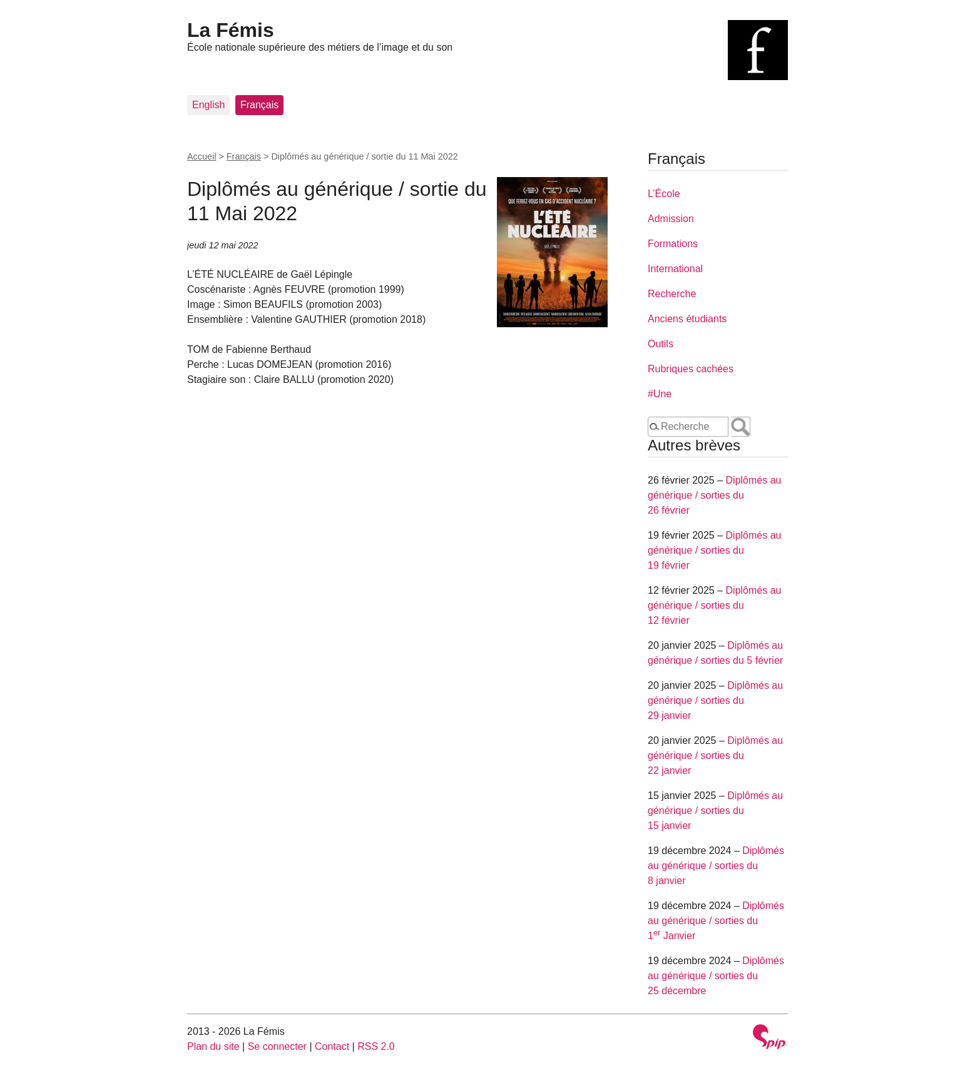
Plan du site (213, 1046)
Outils (660, 343)
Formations (673, 243)
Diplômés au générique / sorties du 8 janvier (716, 865)
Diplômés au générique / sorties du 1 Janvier (716, 920)
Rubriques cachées (690, 369)
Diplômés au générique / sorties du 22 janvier (715, 755)
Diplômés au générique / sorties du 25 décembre (716, 975)
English (208, 104)
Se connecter (277, 1046)
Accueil (201, 156)
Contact (332, 1046)
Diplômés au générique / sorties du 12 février (714, 605)
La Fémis (230, 30)
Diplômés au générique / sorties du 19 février (714, 550)
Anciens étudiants (687, 318)
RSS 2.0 (376, 1046)
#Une (659, 394)
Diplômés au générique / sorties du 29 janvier (715, 700)
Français (259, 104)
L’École (664, 193)
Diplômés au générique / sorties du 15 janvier (715, 810)
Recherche (672, 293)
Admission (671, 218)
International (675, 268)
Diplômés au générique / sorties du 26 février (714, 495)
